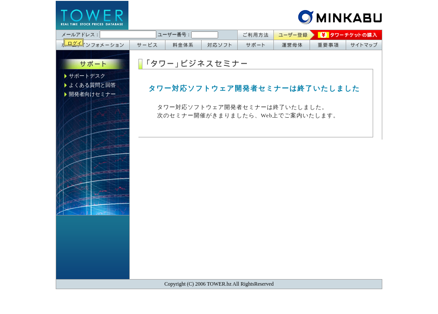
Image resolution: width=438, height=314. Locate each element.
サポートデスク (87, 76)
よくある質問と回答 (92, 85)
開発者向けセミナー (92, 94)
